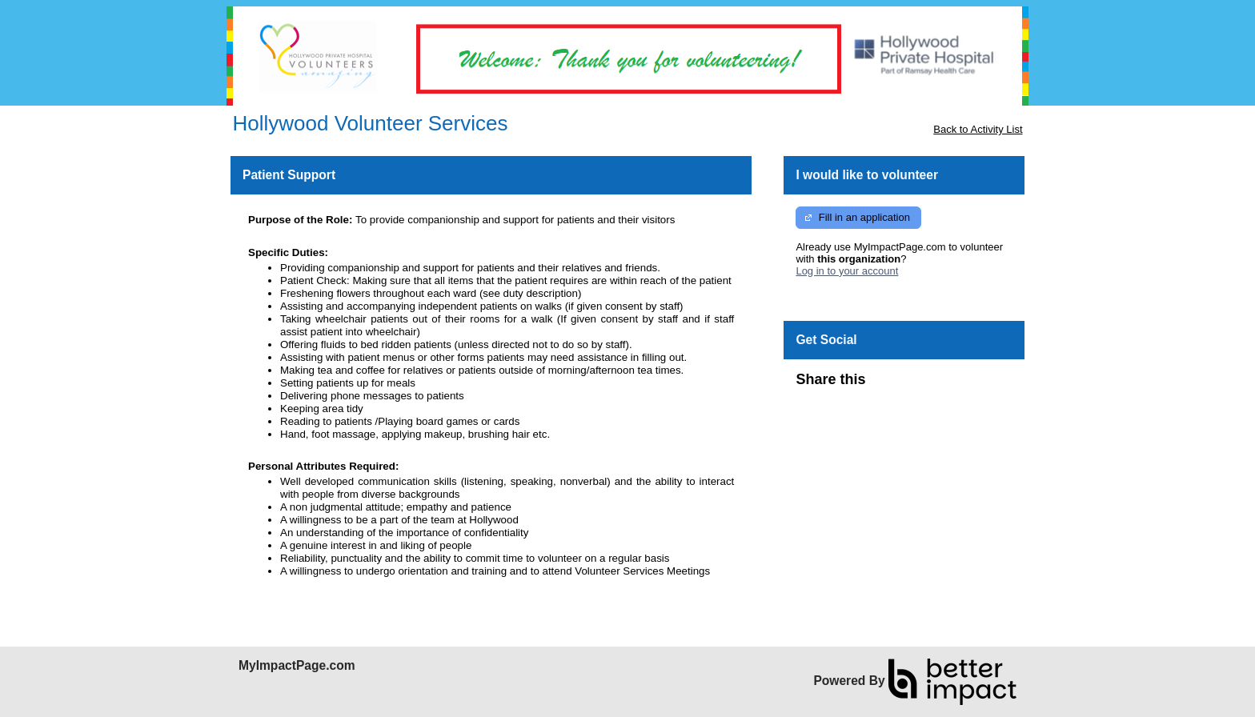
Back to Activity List (977, 129)
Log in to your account (847, 271)
